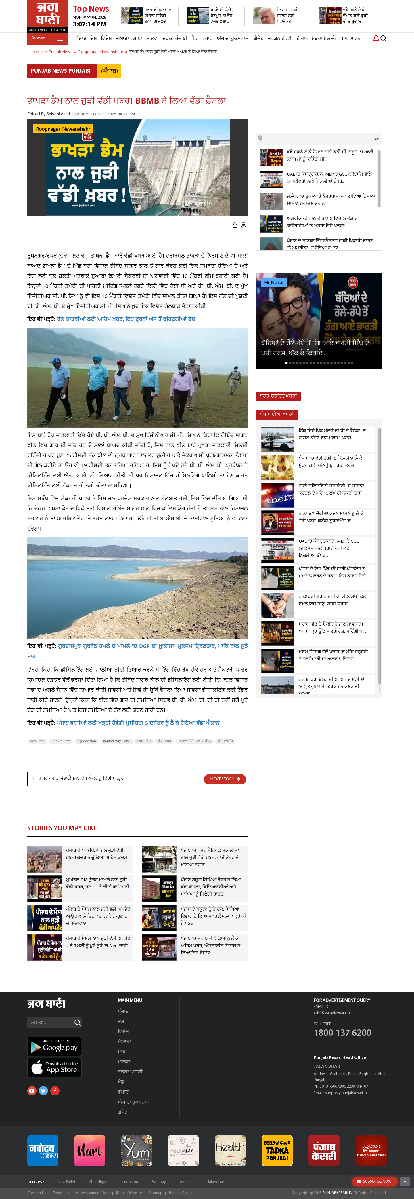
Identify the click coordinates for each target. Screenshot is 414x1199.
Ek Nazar (274, 283)
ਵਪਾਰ (207, 38)
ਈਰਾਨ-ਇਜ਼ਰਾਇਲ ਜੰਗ (317, 38)
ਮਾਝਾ (137, 38)
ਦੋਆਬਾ (122, 38)
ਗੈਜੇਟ (259, 38)
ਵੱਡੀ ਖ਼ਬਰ (164, 741)
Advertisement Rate (93, 1193)
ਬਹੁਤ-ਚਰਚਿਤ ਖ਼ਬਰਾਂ (278, 396)
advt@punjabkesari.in (332, 1012)
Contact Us (36, 1193)
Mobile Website (129, 1193)
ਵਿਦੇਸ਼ (106, 38)
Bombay (159, 1182)
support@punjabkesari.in (346, 1093)
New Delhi (66, 1182)
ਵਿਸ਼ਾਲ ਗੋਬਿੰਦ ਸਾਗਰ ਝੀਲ (194, 741)
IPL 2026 (351, 38)
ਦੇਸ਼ (94, 38)
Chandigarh (99, 1182)
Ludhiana (130, 1182)
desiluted (37, 741)
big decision (87, 741)
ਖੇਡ (194, 38)
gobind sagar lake (116, 741)
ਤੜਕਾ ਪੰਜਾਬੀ (175, 38)
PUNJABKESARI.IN (337, 1193)
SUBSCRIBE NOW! (374, 1181)
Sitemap (155, 1193)
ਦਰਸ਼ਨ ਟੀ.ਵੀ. (280, 38)
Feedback (61, 1193)
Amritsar (187, 1182)
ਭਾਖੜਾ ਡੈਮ (144, 741)
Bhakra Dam (61, 741)
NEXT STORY (225, 779)
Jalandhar (216, 1182)
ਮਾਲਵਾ (152, 38)
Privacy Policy (181, 1193)
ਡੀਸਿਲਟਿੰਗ (225, 741)
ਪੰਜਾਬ (81, 38)
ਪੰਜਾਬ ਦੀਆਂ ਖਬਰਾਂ (277, 414)
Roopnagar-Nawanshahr (63, 129)
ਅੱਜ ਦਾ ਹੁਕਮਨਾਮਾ (233, 38)
